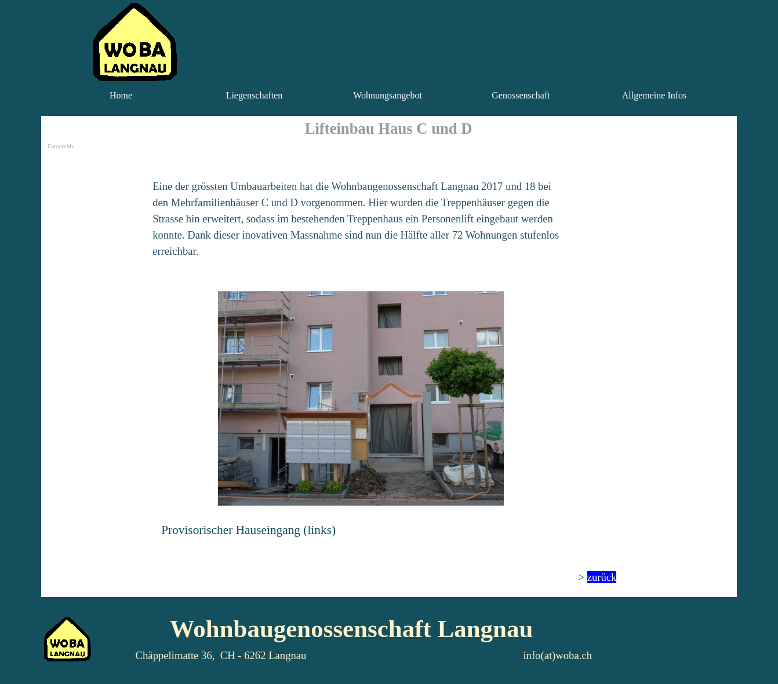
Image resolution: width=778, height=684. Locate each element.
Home (121, 95)
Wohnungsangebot (387, 95)
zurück (602, 577)
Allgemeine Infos (654, 95)
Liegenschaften (254, 95)
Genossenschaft (521, 95)
